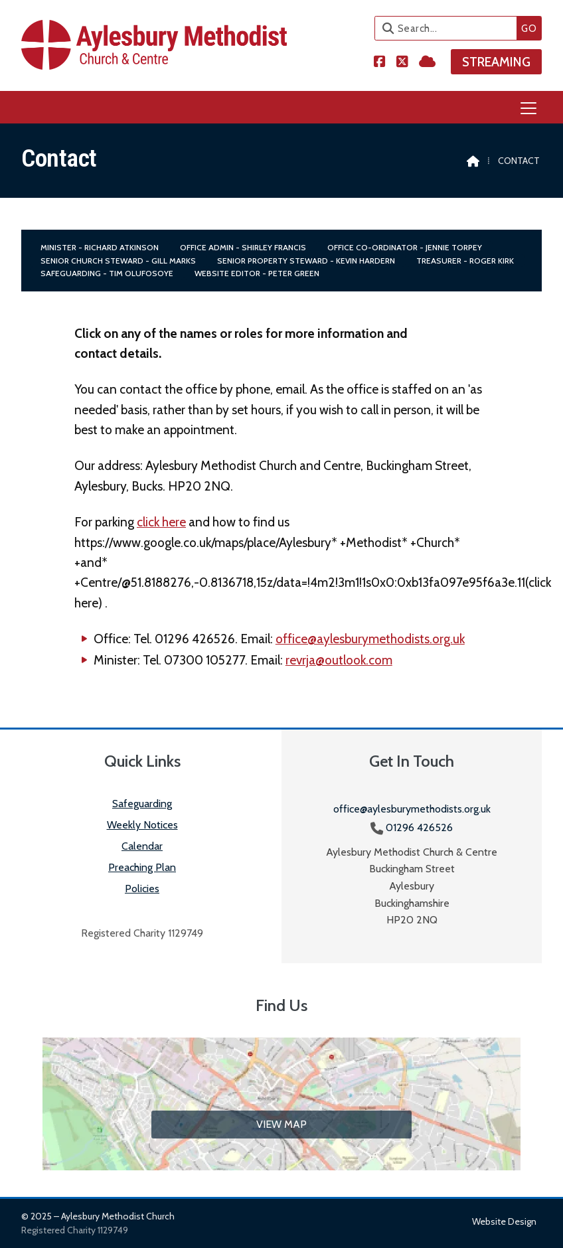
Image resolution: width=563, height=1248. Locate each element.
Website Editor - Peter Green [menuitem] (257, 273)
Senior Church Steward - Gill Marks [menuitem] (118, 261)
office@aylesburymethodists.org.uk (370, 639)
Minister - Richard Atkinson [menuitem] (99, 247)
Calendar (142, 846)
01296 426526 (419, 827)
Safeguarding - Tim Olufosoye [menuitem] (106, 273)
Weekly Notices (142, 825)
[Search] (449, 28)
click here (161, 522)
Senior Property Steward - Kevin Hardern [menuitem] (306, 261)
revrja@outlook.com (338, 660)
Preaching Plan (142, 867)
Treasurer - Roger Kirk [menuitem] (465, 261)
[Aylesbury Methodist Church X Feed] (402, 60)
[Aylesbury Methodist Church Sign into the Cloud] (427, 60)
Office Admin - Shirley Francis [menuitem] (243, 247)
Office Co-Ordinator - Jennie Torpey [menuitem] (404, 247)
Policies (142, 888)
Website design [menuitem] (504, 1221)
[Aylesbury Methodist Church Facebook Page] (380, 60)
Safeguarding (142, 803)
